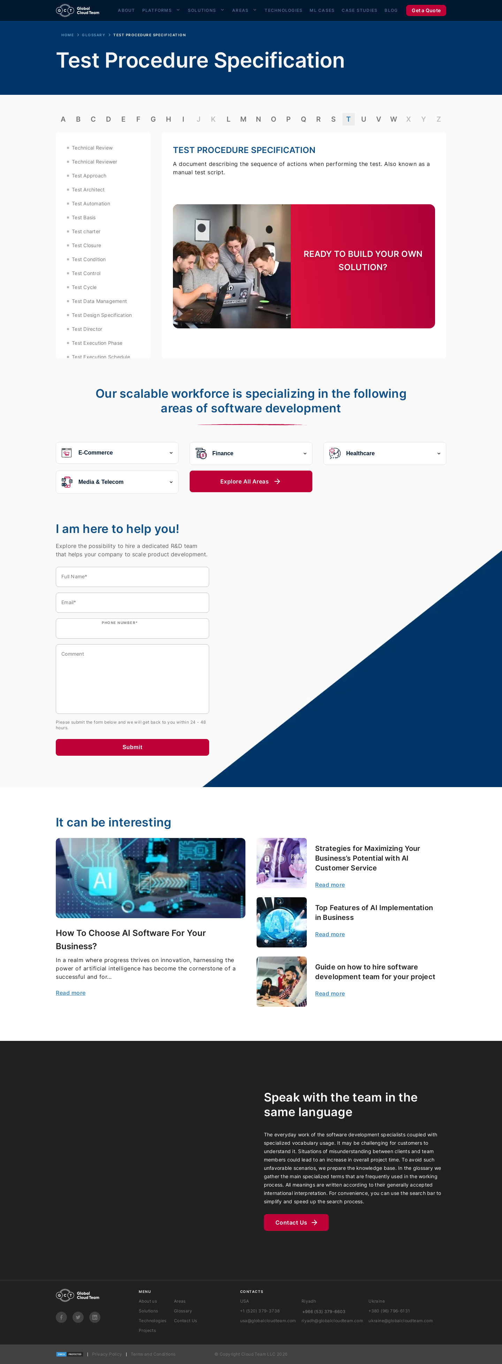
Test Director (87, 329)
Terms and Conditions (153, 1354)
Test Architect (88, 189)
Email (68, 602)
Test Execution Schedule (101, 357)
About (126, 9)
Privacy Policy (107, 1354)
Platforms (157, 9)
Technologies (284, 9)
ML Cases (322, 9)
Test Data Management (99, 301)
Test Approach (89, 175)
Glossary (93, 35)
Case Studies (360, 9)
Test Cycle (84, 287)
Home (67, 35)
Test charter (86, 231)
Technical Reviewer (94, 162)
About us (148, 1301)
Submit (132, 747)
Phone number (120, 622)
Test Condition (89, 259)
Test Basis (84, 217)
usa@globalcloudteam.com (268, 1320)
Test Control (86, 273)
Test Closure (86, 245)
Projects (147, 1330)
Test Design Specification (102, 315)
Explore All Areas (251, 481)
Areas (240, 9)
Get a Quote (426, 10)
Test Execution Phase (97, 343)
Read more (71, 992)
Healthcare (384, 453)
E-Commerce (117, 453)
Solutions (202, 9)
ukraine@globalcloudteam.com (400, 1320)
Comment (72, 654)
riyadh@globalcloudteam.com (332, 1320)
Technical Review (92, 148)
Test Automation (91, 203)
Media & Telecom (117, 482)
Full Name (74, 576)
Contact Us (296, 1222)
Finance (251, 453)
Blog (391, 9)
